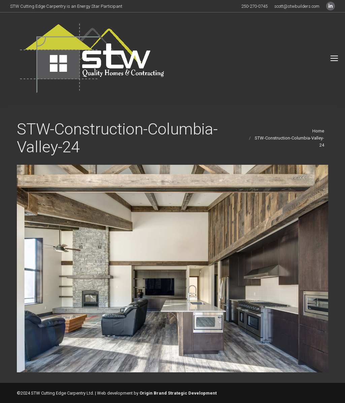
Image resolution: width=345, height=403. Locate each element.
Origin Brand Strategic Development (178, 393)
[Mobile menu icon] (334, 58)
